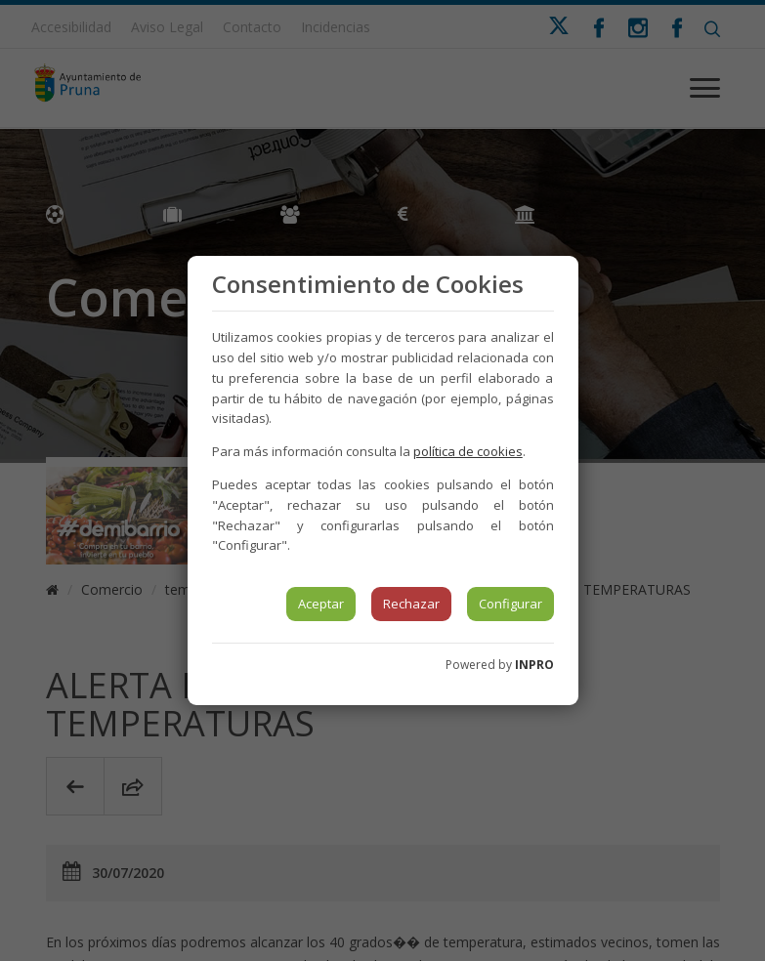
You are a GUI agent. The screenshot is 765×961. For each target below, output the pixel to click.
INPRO (534, 664)
